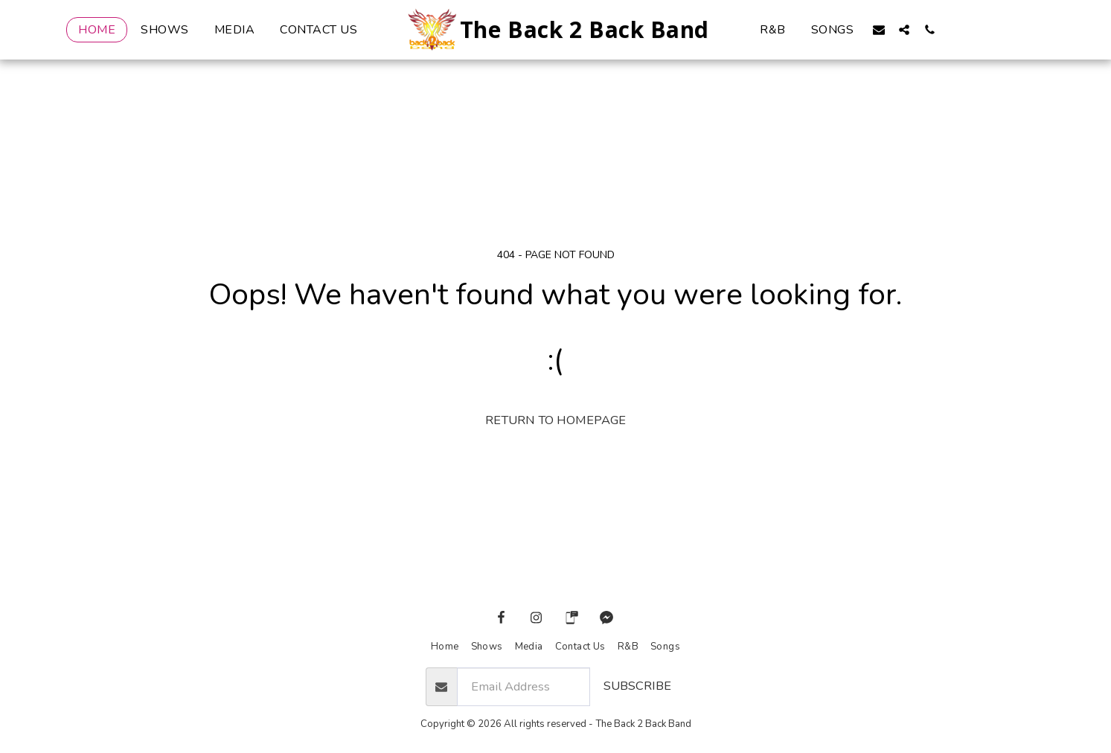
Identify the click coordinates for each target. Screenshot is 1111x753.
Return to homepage (555, 420)
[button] (879, 29)
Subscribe (637, 685)
